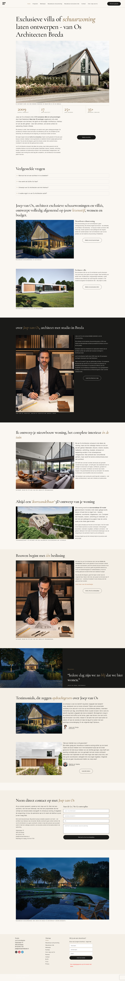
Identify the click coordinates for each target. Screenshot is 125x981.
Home (28, 3)
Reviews (47, 954)
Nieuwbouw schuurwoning (55, 3)
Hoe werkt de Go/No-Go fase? (28, 181)
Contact (83, 3)
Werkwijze (43, 3)
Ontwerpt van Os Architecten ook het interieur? (33, 187)
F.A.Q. (46, 961)
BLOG (46, 959)
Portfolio (47, 950)
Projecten (35, 3)
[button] (45, 523)
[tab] (62, 176)
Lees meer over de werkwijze (84, 584)
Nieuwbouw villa (49, 945)
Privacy (47, 964)
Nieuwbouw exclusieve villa (71, 3)
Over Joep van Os (93, 3)
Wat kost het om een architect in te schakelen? (33, 175)
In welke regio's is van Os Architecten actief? (32, 193)
